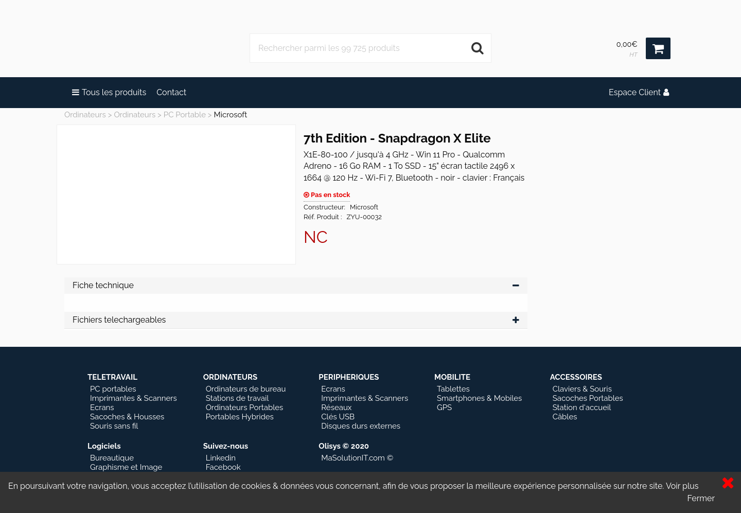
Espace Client (639, 92)
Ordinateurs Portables (245, 407)
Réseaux (336, 407)
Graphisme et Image (126, 467)
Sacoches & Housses (127, 416)
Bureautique (112, 458)
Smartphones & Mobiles (479, 398)
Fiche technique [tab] (296, 285)
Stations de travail (237, 398)
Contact (171, 92)
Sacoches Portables (588, 398)
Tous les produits (109, 92)
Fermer (701, 498)
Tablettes (453, 389)
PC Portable (185, 114)
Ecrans (102, 407)
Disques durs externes (360, 426)
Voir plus (682, 486)
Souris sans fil (114, 426)
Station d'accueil (582, 407)
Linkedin (221, 458)
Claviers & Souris (582, 389)
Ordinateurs (85, 114)
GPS (444, 407)
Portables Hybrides (240, 416)
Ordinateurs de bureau (246, 389)
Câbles (565, 416)
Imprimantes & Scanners (133, 398)
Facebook (223, 467)
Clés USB (338, 416)
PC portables (113, 389)
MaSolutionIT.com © (357, 458)
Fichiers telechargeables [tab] (296, 320)
